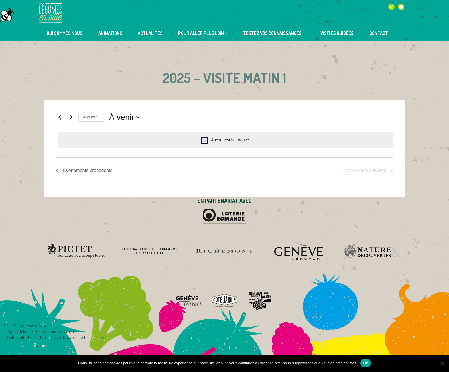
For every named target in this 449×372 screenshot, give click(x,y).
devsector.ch (67, 331)
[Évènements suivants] (70, 117)
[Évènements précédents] (59, 117)
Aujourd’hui (91, 117)
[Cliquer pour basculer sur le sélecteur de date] (124, 117)
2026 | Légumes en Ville (26, 325)
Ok (365, 363)
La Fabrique (24, 331)
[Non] (442, 363)
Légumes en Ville (50, 13)
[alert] (225, 140)
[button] (203, 33)
